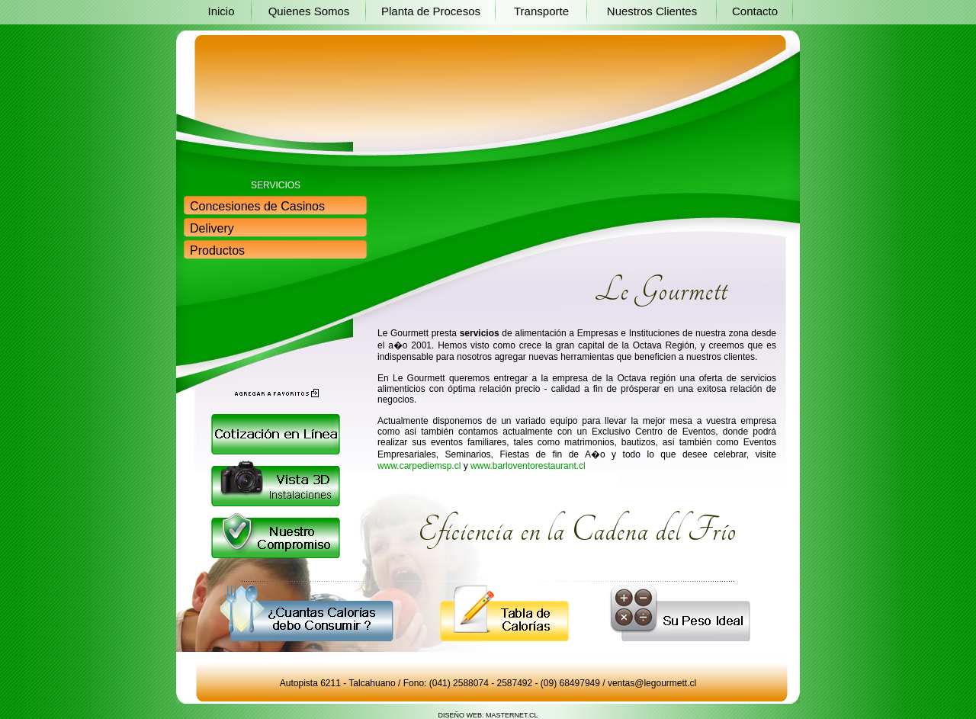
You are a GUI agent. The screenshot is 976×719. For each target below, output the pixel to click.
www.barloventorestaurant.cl (528, 466)
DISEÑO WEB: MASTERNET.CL (488, 715)
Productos (217, 250)
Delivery (212, 228)
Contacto (755, 11)
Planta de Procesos (430, 11)
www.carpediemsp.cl (419, 466)
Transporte (541, 11)
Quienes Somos (309, 11)
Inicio (220, 11)
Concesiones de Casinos (257, 206)
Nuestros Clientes (652, 11)
